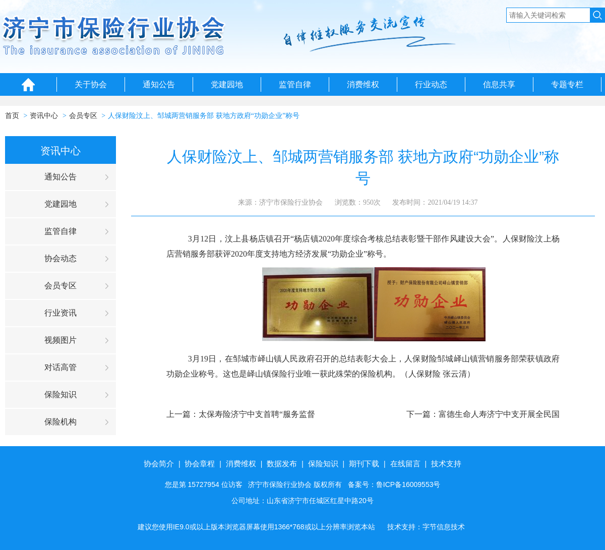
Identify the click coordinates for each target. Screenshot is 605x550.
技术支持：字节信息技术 (426, 527)
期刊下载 (364, 463)
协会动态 (60, 258)
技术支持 (446, 463)
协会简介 (159, 463)
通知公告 (159, 84)
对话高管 (60, 367)
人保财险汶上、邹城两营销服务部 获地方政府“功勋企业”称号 (203, 115)
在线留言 (405, 463)
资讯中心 (44, 115)
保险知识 (60, 394)
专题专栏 (567, 84)
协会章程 (200, 463)
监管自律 (295, 84)
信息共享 (499, 84)
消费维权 (363, 84)
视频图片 (60, 340)
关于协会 (91, 84)
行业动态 (431, 84)
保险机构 (60, 421)
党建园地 (227, 84)
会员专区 (83, 115)
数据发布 (282, 463)
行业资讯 (60, 313)
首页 (12, 115)
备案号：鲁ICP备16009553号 (394, 484)
